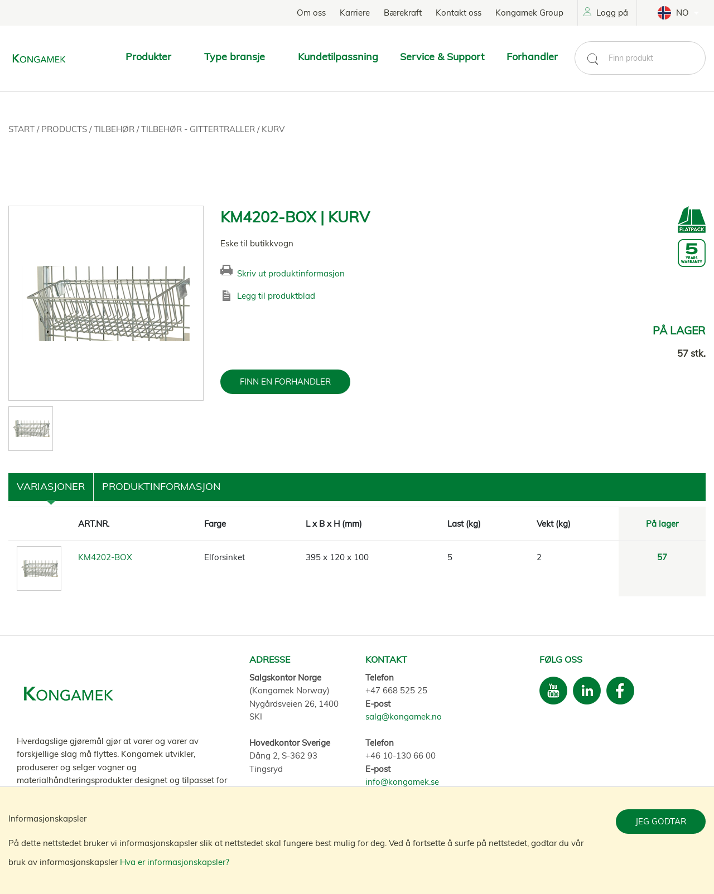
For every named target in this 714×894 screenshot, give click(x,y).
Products (65, 129)
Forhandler (532, 56)
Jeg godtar (660, 821)
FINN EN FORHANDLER (285, 381)
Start (22, 129)
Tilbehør (115, 129)
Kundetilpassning (338, 56)
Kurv (273, 129)
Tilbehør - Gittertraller (199, 129)
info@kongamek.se (402, 781)
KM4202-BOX (105, 557)
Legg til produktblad (276, 295)
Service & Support (442, 56)
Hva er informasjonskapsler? (174, 862)
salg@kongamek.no (403, 716)
